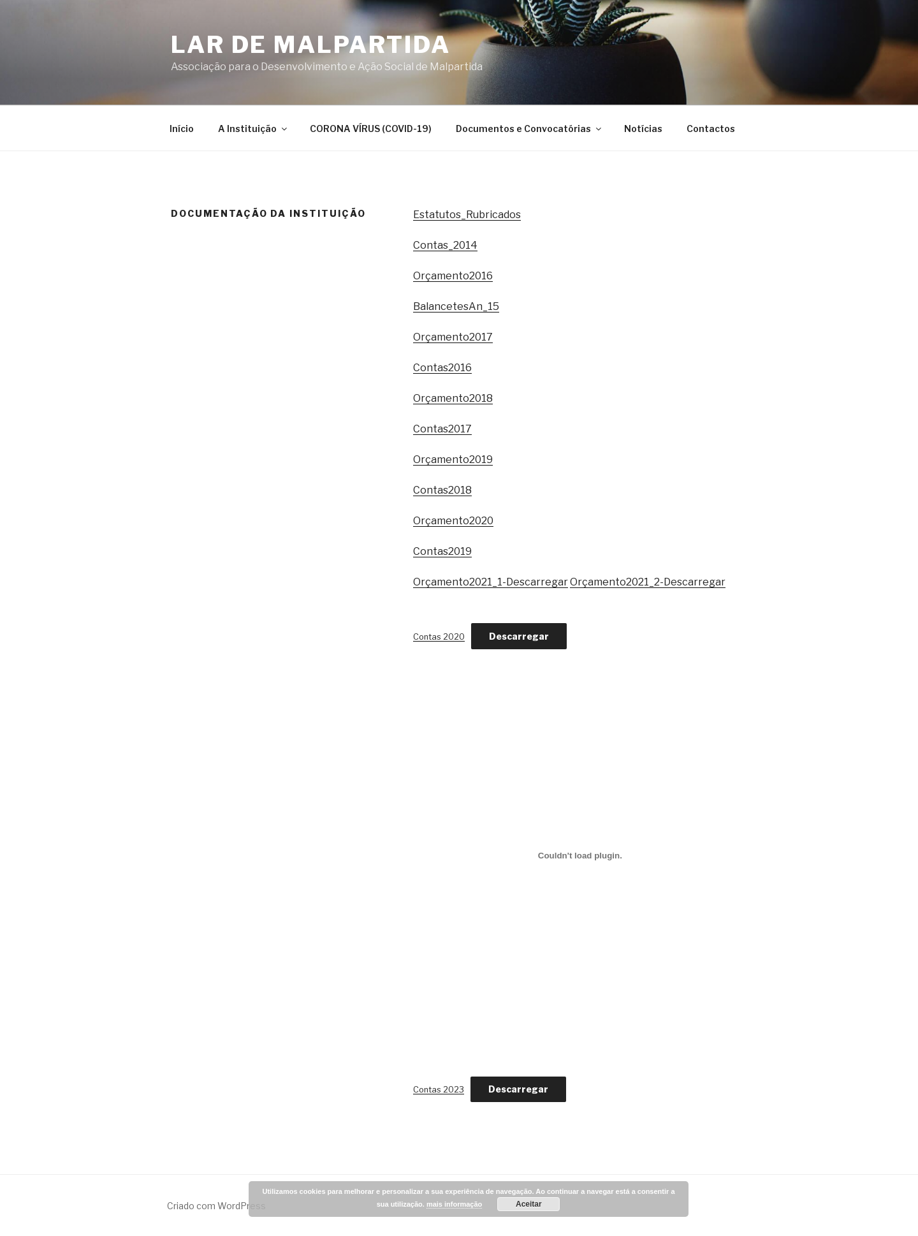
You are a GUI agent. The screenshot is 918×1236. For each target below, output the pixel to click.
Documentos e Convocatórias (529, 128)
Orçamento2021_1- (459, 582)
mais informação (454, 1204)
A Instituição (253, 128)
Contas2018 (442, 490)
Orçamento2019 (453, 459)
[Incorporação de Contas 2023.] (580, 856)
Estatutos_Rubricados (467, 215)
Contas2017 (442, 429)
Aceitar (529, 1204)
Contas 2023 (438, 1089)
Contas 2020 (439, 637)
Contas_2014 (445, 245)
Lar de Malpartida (311, 45)
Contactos (711, 128)
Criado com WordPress (216, 1205)
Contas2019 (442, 551)
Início (182, 128)
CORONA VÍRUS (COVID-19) (371, 128)
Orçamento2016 (453, 276)
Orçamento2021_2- (617, 582)
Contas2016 (442, 368)
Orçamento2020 (453, 521)
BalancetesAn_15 (456, 306)
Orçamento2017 (453, 337)
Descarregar (537, 582)
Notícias (643, 128)
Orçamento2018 (453, 398)
